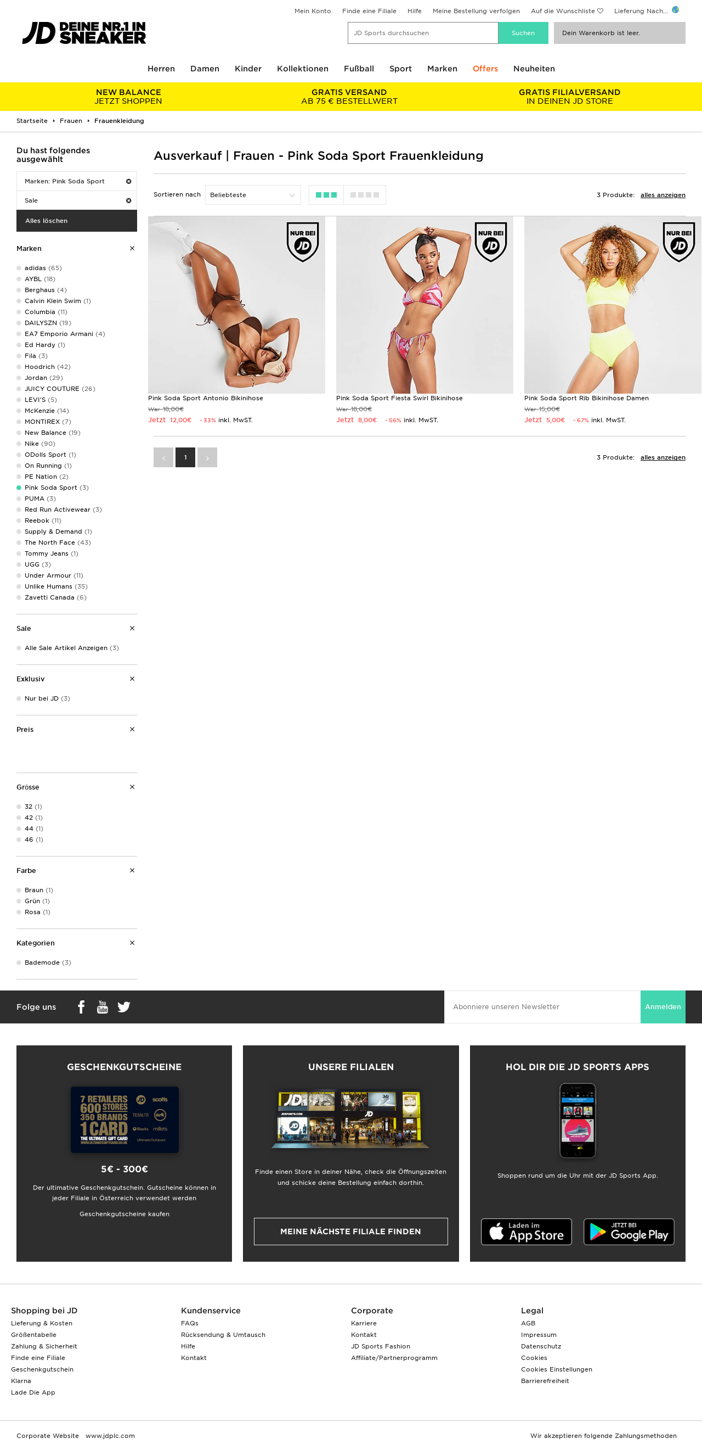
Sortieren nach (177, 194)
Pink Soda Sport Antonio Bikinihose (205, 398)
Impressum (539, 1335)
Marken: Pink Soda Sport (78, 181)
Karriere (364, 1323)
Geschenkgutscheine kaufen (124, 1214)
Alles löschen (46, 221)
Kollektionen (303, 68)
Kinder (248, 68)
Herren (161, 68)
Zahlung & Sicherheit (44, 1346)
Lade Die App (33, 1392)
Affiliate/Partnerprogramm (394, 1358)
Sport (400, 68)
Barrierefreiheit (545, 1381)
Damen (204, 68)
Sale (78, 200)
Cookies (534, 1358)
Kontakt (194, 1358)
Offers (485, 68)
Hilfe (414, 11)
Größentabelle (33, 1335)
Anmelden (663, 1007)
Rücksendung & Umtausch (223, 1335)
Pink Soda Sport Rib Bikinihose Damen (586, 398)
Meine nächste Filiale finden (350, 1231)
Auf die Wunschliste (563, 11)
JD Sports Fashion (380, 1346)
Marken (442, 68)
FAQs (190, 1323)
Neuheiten (534, 68)
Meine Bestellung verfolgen (476, 11)
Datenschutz (541, 1346)
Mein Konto (313, 11)
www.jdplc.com (109, 1436)
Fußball (359, 68)
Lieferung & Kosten (41, 1323)
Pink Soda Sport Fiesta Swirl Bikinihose (399, 398)
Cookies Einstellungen (556, 1369)
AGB (528, 1323)
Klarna (21, 1381)
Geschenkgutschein (42, 1369)
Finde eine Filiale (369, 11)
